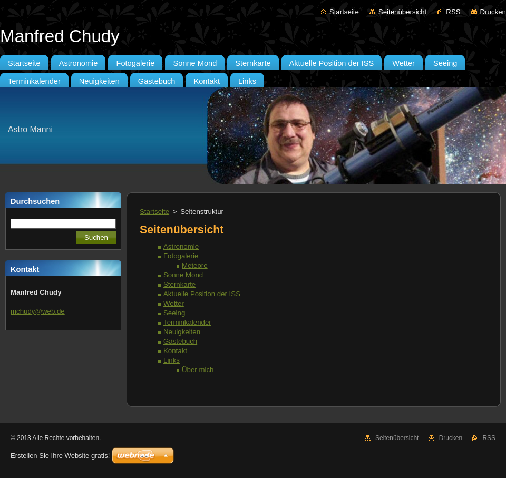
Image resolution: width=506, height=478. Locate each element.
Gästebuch (180, 341)
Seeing (174, 313)
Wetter (173, 303)
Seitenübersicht (402, 12)
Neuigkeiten (181, 332)
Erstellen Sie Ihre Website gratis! (60, 456)
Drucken (493, 12)
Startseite (344, 12)
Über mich (197, 370)
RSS (453, 12)
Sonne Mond (183, 275)
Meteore (195, 265)
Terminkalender (187, 322)
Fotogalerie (180, 256)
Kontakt (175, 351)
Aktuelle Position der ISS (201, 294)
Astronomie (181, 246)
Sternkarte (179, 284)
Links (171, 360)
